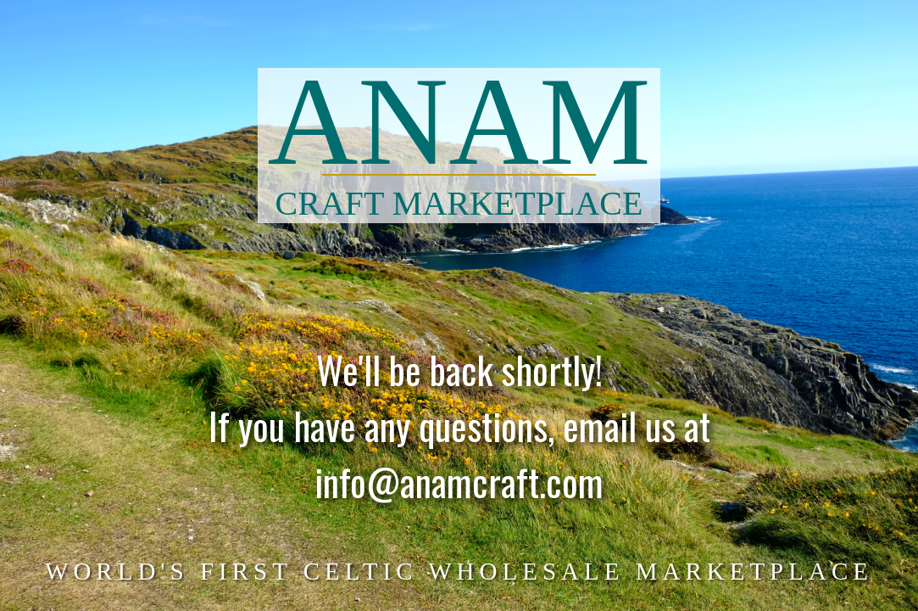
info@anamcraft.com (459, 490)
